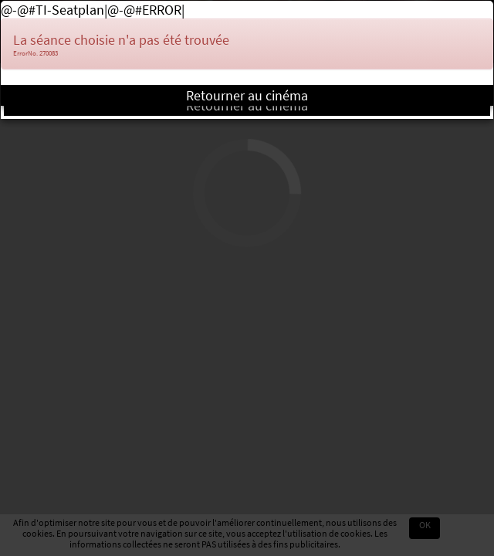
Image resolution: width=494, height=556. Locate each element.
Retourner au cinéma (247, 95)
